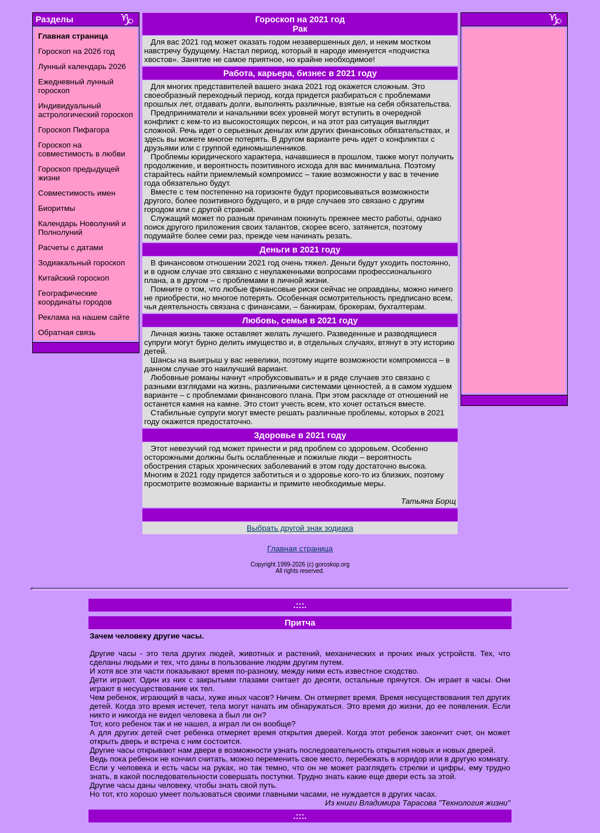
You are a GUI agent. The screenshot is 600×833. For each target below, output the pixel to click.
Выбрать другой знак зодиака (300, 528)
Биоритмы (56, 208)
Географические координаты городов (75, 297)
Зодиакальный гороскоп (81, 262)
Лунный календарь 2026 (82, 66)
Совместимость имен (76, 193)
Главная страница (300, 548)
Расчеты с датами (70, 247)
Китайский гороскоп (73, 278)
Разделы (54, 19)
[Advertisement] (514, 214)
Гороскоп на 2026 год (76, 51)
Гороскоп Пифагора (74, 129)
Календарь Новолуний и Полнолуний (82, 228)
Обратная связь (67, 332)
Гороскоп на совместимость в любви (81, 149)
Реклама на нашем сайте (83, 317)
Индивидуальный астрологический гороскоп (85, 110)
